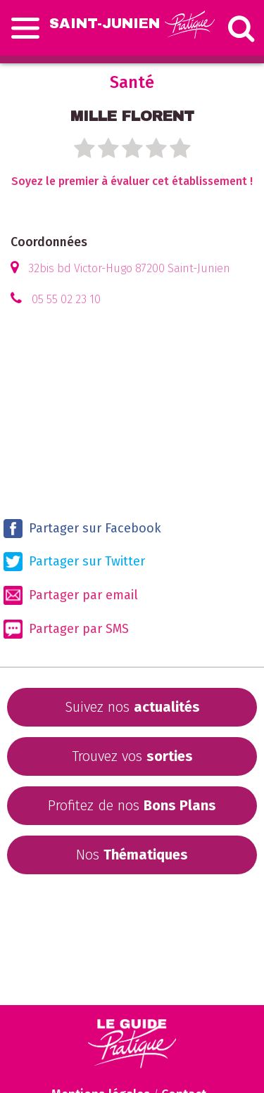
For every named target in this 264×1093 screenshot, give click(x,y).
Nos (132, 854)
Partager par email (71, 595)
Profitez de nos (132, 805)
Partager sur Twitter (74, 561)
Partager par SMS (66, 629)
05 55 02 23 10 (66, 299)
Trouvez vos (132, 756)
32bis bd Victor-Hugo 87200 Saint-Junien (129, 268)
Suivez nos (132, 706)
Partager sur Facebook (82, 528)
